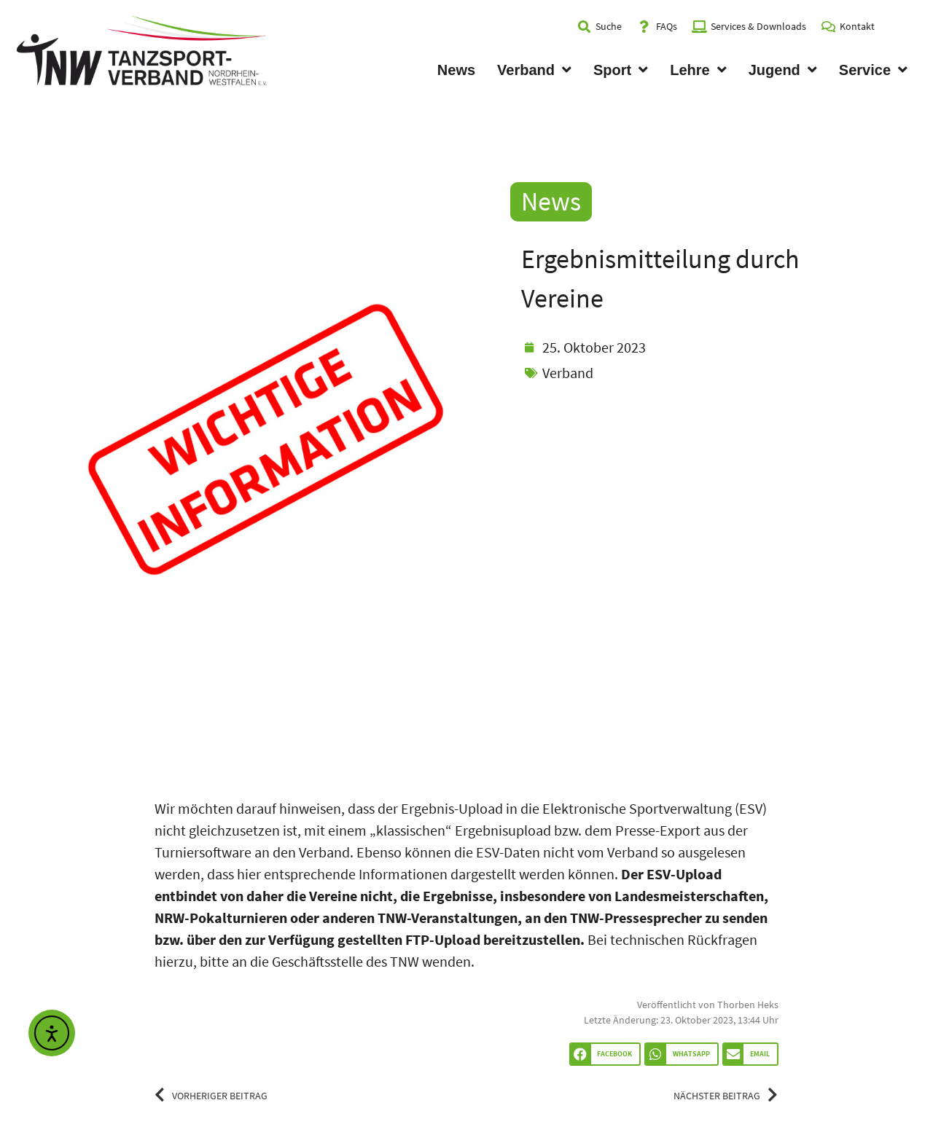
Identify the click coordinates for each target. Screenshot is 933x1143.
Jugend (783, 70)
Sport (620, 70)
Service (873, 70)
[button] (605, 1054)
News (456, 70)
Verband (534, 70)
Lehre (698, 70)
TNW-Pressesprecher (636, 917)
